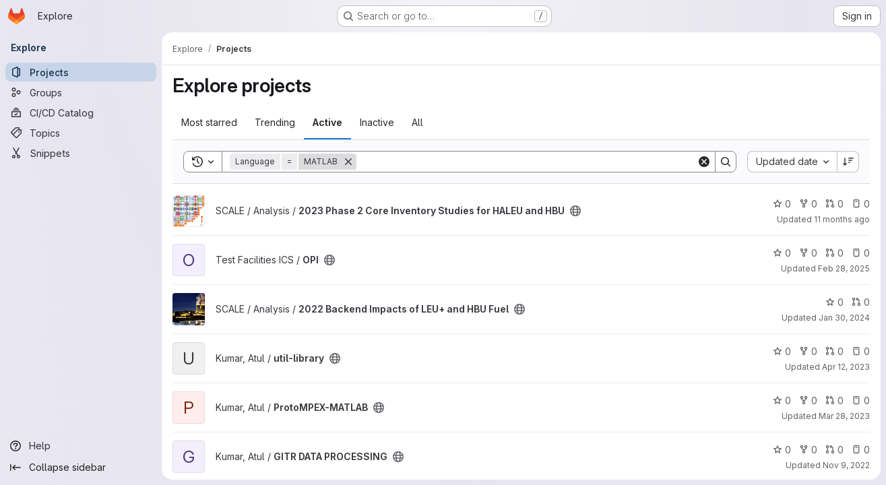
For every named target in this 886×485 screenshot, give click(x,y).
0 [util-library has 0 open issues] (861, 351)
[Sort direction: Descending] (848, 161)
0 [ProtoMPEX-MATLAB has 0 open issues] (861, 400)
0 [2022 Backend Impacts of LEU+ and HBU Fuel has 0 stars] (834, 302)
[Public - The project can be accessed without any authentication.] (575, 210)
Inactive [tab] (377, 122)
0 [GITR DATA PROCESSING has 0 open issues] (861, 449)
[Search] (526, 162)
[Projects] (80, 72)
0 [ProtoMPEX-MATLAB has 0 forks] (808, 400)
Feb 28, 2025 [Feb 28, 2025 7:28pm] (844, 268)
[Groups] (80, 92)
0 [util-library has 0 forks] (808, 351)
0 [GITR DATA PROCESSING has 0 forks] (808, 449)
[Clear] (704, 162)
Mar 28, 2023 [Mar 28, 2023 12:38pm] (844, 416)
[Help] (80, 446)
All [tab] (417, 122)
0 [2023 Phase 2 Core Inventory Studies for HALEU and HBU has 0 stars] (782, 203)
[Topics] (80, 132)
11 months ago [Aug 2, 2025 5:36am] (842, 219)
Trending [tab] (275, 122)
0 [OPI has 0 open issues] (861, 253)
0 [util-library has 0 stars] (782, 351)
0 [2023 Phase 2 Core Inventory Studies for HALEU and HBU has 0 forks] (808, 203)
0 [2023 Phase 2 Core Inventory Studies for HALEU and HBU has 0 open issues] (861, 203)
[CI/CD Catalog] (80, 112)
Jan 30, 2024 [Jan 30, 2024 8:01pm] (844, 318)
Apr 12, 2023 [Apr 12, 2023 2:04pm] (846, 367)
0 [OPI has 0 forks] (808, 253)
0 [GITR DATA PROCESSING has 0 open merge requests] (834, 449)
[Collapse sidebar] (80, 467)
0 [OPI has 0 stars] (782, 253)
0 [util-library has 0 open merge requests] (834, 351)
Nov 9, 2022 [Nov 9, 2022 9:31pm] (846, 465)
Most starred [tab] (209, 122)
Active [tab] (327, 122)
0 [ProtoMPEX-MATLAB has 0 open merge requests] (834, 400)
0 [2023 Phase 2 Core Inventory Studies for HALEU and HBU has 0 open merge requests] (834, 203)
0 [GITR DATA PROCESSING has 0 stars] (782, 449)
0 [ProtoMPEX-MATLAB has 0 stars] (782, 400)
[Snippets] (80, 152)
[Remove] (348, 162)
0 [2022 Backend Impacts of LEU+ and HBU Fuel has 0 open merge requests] (861, 302)
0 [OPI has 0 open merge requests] (834, 253)
